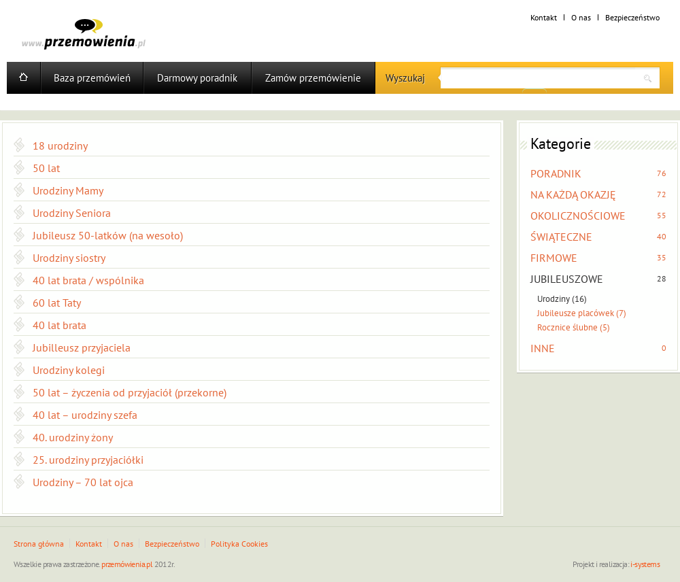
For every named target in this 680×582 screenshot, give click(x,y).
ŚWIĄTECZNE (561, 236)
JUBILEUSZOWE (566, 279)
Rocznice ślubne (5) (573, 327)
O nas (581, 17)
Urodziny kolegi (69, 370)
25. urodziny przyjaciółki (88, 459)
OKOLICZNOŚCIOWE (578, 215)
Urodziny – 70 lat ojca (83, 482)
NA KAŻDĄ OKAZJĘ (573, 194)
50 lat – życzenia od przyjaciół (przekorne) (129, 392)
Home (23, 78)
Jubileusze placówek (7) (581, 313)
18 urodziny (60, 145)
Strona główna (39, 543)
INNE (542, 348)
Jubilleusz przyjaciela (82, 347)
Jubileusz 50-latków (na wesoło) (108, 235)
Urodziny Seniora (72, 213)
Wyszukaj (405, 77)
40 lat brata (59, 325)
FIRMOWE (553, 257)
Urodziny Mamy (68, 190)
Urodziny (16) (562, 299)
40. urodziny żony (73, 437)
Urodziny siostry (69, 257)
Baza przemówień (92, 77)
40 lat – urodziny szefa (85, 415)
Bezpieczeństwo (632, 17)
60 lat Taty (57, 302)
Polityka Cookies (239, 543)
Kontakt (543, 17)
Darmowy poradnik (197, 77)
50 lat (46, 168)
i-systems (645, 564)
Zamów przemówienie (313, 77)
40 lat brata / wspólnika (88, 280)
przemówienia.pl (126, 564)
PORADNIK (555, 173)
